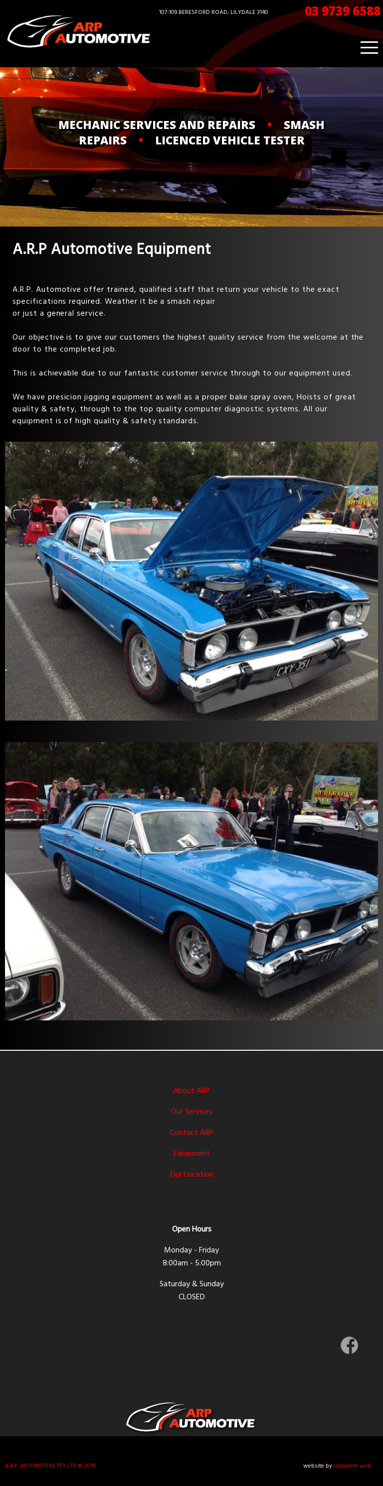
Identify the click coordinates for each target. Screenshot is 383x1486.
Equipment (192, 1153)
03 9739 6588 (343, 10)
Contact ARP (191, 1132)
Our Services (191, 1112)
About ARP (191, 1091)
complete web (352, 1466)
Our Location (191, 1174)
